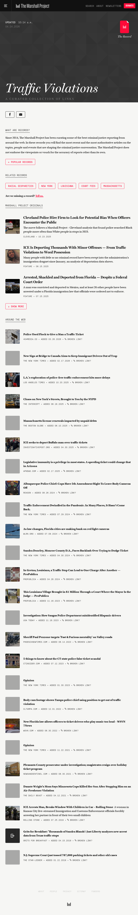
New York (46, 185)
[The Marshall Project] (32, 6)
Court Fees (88, 185)
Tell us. (39, 196)
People (53, 891)
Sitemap (81, 891)
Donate (130, 5)
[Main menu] (5, 6)
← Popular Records (20, 161)
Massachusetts (113, 185)
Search (90, 5)
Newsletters (113, 5)
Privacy (67, 891)
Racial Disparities (20, 185)
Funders (95, 891)
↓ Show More (16, 306)
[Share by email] (20, 114)
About (99, 5)
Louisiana (67, 185)
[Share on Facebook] (9, 114)
